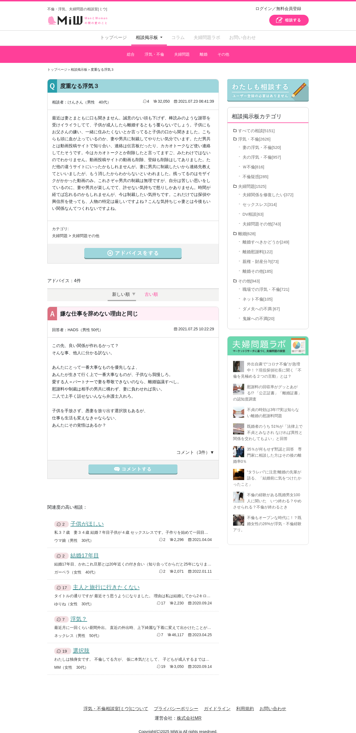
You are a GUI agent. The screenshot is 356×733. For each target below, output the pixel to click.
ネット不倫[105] (258, 293)
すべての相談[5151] (256, 125)
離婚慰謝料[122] (258, 246)
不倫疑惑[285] (255, 171)
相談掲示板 (79, 64)
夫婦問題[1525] (252, 180)
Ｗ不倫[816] (253, 161)
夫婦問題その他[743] (262, 218)
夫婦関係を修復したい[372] (268, 189)
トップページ (113, 37)
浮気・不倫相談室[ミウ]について (115, 703)
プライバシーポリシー (176, 703)
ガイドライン (217, 703)
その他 (223, 51)
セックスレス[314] (260, 198)
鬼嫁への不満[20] (259, 313)
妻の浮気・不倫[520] (262, 141)
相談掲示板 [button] (147, 37)
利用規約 (245, 703)
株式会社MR (189, 712)
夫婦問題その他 (85, 230)
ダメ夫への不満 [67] (261, 303)
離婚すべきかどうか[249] (266, 236)
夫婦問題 (181, 51)
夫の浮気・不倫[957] (262, 151)
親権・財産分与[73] (261, 256)
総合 (130, 51)
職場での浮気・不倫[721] (266, 283)
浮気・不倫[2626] (254, 133)
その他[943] (249, 275)
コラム (178, 37)
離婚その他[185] (258, 265)
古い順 (151, 288)
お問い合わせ (242, 37)
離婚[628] (247, 228)
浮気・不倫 (154, 51)
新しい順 (121, 288)
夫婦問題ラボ (207, 37)
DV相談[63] (253, 208)
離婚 (203, 51)
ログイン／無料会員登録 (278, 8)
